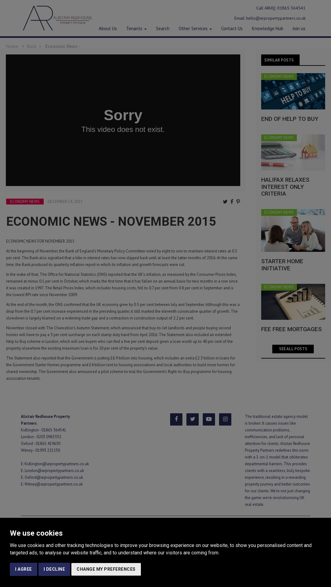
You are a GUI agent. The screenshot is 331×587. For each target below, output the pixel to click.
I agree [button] (23, 569)
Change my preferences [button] (106, 569)
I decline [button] (54, 569)
